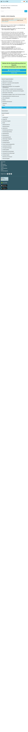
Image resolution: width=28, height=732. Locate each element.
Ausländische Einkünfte (7, 146)
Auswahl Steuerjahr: (5, 113)
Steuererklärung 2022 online (19, 19)
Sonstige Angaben (6, 154)
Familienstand (5, 117)
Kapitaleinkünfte (6, 133)
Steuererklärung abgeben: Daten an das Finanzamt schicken (14, 94)
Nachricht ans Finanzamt (7, 156)
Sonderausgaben (6, 149)
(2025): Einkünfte (5, 21)
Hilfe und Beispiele (6, 98)
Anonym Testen (14, 72)
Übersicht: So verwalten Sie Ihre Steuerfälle (11, 82)
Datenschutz (3, 164)
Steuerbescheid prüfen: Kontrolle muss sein (11, 96)
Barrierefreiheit (4, 165)
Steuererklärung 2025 (13, 20)
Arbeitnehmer (5, 128)
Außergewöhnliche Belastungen (8, 153)
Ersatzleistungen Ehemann (8, 129)
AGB (2, 163)
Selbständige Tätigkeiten (7, 138)
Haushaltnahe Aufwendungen (8, 151)
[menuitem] (23, 1)
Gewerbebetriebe (6, 140)
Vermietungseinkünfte (7, 137)
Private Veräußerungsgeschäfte (8, 144)
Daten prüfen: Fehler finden (8, 92)
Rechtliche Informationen (7, 101)
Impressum (5, 103)
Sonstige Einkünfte (6, 142)
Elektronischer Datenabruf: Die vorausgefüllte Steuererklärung (11, 87)
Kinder (4, 122)
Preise (2, 169)
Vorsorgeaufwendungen (7, 147)
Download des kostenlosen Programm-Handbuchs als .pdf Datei (14, 107)
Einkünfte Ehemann (6, 124)
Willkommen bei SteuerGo (7, 81)
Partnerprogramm (4, 170)
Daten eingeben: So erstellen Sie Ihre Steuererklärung (12, 89)
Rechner (4, 99)
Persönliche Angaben (7, 121)
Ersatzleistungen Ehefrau (7, 131)
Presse (4, 105)
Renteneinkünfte (6, 135)
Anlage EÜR (5, 119)
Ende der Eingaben (6, 158)
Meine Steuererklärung (7, 84)
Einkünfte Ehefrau (6, 126)
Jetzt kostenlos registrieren (14, 70)
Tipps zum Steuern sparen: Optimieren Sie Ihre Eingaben (13, 90)
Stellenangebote (4, 168)
